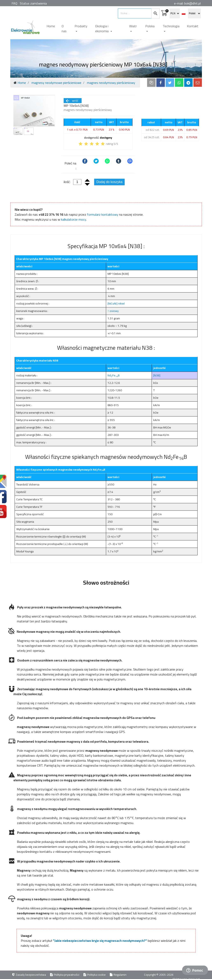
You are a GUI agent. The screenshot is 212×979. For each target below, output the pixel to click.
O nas (64, 28)
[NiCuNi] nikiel (116, 303)
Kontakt (192, 26)
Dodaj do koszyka (109, 182)
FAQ (14, 3)
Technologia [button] (171, 26)
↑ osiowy (113, 311)
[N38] (156, 375)
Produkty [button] (81, 26)
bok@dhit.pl (192, 3)
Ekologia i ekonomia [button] (102, 28)
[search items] (135, 13)
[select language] (194, 13)
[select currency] (175, 13)
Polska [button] (150, 26)
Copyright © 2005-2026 (159, 974)
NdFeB (114, 375)
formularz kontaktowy (102, 214)
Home (51, 26)
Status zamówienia (33, 3)
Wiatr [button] (133, 26)
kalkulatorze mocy (73, 219)
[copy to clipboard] (151, 82)
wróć (71, 100)
